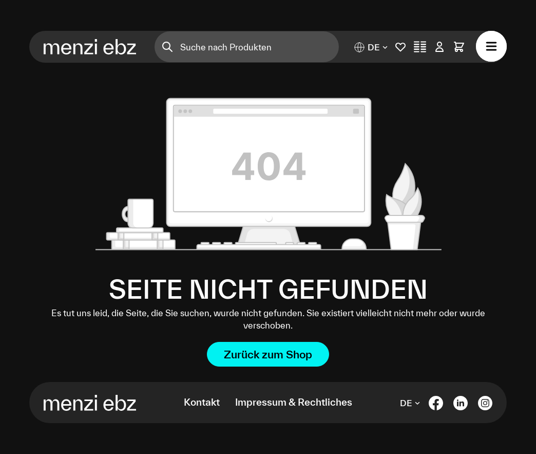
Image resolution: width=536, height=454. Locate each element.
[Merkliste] (400, 47)
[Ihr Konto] (439, 47)
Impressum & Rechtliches (293, 402)
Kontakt (202, 402)
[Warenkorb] (459, 47)
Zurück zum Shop (268, 354)
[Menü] (491, 46)
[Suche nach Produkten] (259, 46)
